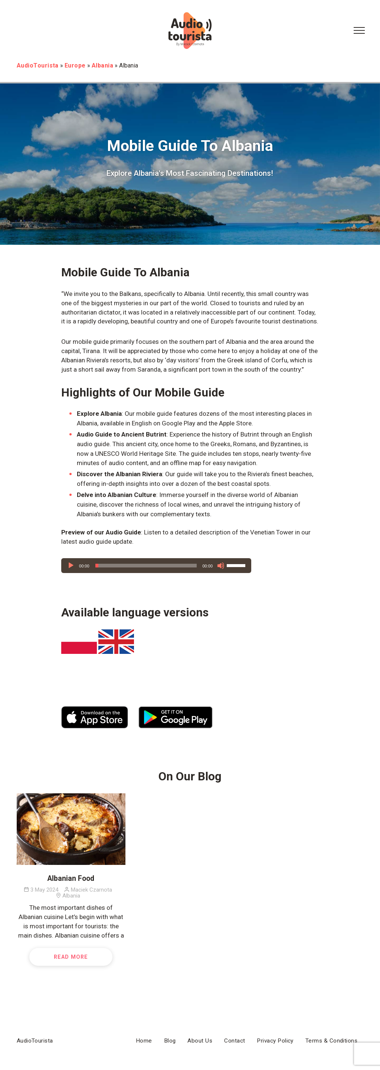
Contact (234, 1040)
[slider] (146, 565)
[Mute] (221, 565)
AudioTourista (35, 1040)
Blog (170, 1040)
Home (144, 1040)
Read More (71, 957)
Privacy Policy (275, 1040)
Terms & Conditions (331, 1040)
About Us (199, 1040)
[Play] (71, 565)
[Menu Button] (359, 30)
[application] (156, 565)
